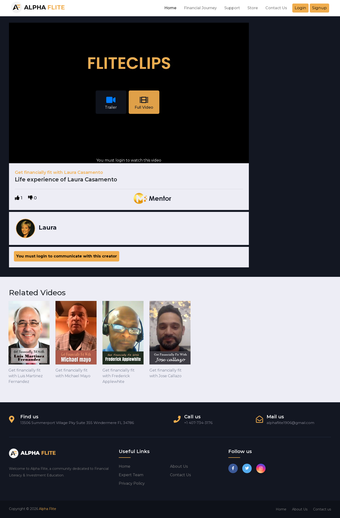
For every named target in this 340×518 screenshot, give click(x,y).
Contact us (180, 475)
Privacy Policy (132, 483)
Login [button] (300, 7)
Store (252, 8)
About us (179, 466)
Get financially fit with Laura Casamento (59, 172)
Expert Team (131, 475)
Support (232, 8)
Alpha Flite (47, 509)
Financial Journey (200, 8)
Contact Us (276, 8)
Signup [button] (319, 7)
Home (170, 8)
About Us (299, 509)
